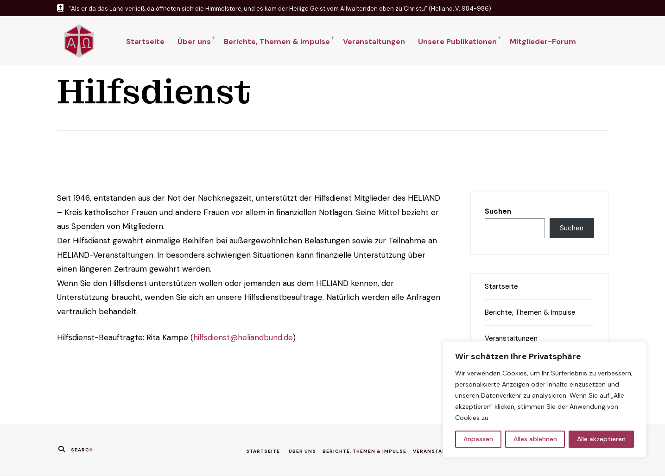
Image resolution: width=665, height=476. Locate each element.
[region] (544, 399)
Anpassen (478, 439)
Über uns (194, 41)
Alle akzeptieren (601, 439)
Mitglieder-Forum (543, 41)
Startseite (145, 41)
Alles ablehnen (535, 439)
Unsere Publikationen (457, 41)
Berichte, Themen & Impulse (277, 41)
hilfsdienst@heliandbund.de (243, 337)
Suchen (498, 211)
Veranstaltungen (374, 41)
